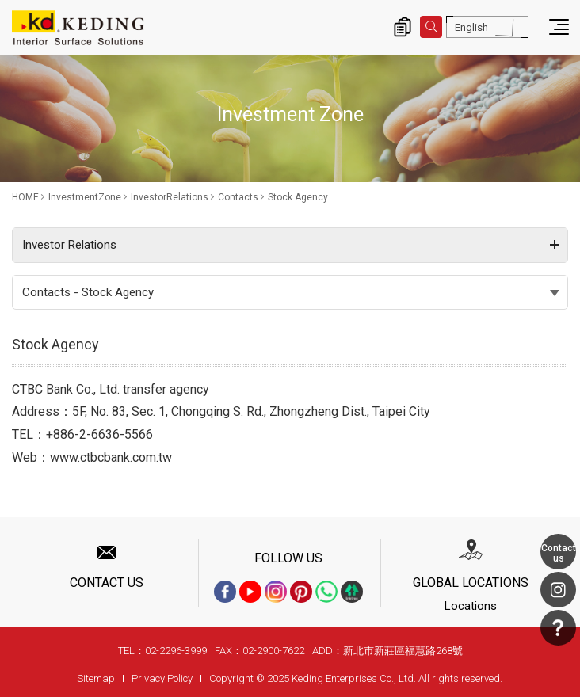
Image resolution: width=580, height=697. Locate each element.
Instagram (558, 589)
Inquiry (402, 27)
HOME (25, 197)
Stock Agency (298, 197)
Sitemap (96, 678)
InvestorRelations (169, 197)
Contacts (238, 197)
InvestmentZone (84, 197)
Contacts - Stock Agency (88, 292)
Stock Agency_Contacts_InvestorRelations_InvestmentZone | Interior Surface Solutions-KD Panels (78, 28)
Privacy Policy (162, 678)
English (471, 27)
